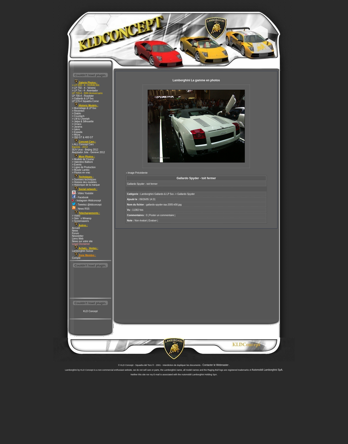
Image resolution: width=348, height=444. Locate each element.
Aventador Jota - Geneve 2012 (88, 152)
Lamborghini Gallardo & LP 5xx (157, 194)
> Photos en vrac (81, 172)
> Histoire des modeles (84, 182)
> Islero (76, 129)
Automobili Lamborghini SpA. (267, 370)
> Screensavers (80, 221)
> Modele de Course (83, 159)
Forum (75, 233)
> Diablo (76, 113)
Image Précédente (138, 172)
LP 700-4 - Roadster (83, 96)
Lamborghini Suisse (82, 251)
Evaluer (153, 220)
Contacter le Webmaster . (216, 365)
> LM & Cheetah (81, 118)
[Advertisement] (90, 283)
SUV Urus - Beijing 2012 (85, 149)
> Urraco (76, 124)
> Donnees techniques (84, 179)
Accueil (76, 228)
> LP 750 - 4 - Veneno (83, 88)
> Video (76, 215)
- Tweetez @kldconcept (87, 204)
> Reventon (78, 110)
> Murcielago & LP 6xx (84, 108)
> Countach (78, 116)
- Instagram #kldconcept (86, 200)
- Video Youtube (82, 193)
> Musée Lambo (80, 170)
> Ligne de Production (84, 167)
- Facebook (80, 197)
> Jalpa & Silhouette (83, 121)
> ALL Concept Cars (83, 144)
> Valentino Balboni (82, 162)
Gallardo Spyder (186, 194)
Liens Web (77, 238)
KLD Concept (90, 311)
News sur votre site (82, 241)
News (75, 230)
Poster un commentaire (161, 215)
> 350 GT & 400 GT (82, 137)
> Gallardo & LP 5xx (83, 98)
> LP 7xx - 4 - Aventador (85, 90)
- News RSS (80, 208)
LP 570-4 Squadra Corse (85, 101)
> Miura (76, 134)
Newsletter (77, 236)
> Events (76, 164)
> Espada (77, 132)
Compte (76, 258)
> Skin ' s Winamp (81, 218)
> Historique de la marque (86, 185)
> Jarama (77, 126)
